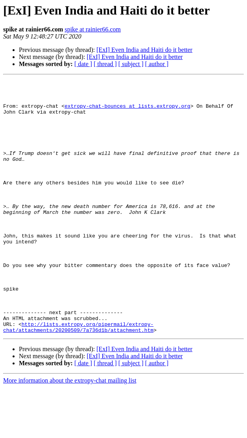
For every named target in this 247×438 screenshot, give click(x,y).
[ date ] (83, 64)
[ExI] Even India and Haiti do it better (144, 49)
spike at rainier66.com (93, 29)
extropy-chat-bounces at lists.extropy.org (127, 111)
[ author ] (157, 64)
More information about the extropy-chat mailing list (69, 431)
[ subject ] (131, 64)
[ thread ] (105, 64)
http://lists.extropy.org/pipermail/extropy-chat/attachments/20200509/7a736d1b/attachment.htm (78, 377)
